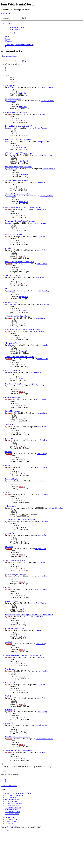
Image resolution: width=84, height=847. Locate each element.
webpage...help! (10, 506)
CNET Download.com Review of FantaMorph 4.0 (22, 330)
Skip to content (6, 13)
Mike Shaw (11, 155)
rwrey (9, 223)
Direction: (44, 767)
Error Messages (40, 223)
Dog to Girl (9, 438)
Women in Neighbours (13, 275)
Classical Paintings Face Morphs (16, 112)
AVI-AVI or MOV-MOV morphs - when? (19, 153)
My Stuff (8, 289)
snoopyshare (11, 304)
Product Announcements (44, 739)
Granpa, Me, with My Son (14, 628)
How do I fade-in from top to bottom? (18, 126)
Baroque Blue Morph (12, 397)
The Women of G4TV (13, 343)
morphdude (11, 291)
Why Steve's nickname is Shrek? (16, 560)
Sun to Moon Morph (12, 411)
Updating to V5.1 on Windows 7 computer (20, 221)
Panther (8, 587)
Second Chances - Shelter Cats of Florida (19, 262)
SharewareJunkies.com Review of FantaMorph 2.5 (23, 655)
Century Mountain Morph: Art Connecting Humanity (23, 207)
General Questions (46, 87)
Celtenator (11, 345)
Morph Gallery (41, 114)
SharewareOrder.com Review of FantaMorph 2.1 (22, 750)
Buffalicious (11, 87)
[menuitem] (17, 27)
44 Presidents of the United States (17, 316)
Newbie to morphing (12, 370)
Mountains (9, 547)
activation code (10, 85)
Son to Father (10, 533)
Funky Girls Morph (12, 302)
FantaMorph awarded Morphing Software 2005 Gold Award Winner (29, 615)
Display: (10, 767)
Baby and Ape (10, 682)
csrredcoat (11, 141)
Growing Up (9, 248)
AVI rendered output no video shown (18, 194)
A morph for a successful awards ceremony (20, 357)
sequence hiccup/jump (13, 99)
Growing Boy (10, 669)
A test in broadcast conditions (15, 574)
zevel (9, 128)
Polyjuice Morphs (11, 479)
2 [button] (5, 70)
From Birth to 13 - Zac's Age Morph (18, 139)
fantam (9, 114)
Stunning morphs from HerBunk (16, 180)
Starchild (8, 452)
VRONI (8, 696)
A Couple (8, 642)
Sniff (7, 492)
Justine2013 (11, 196)
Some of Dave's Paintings (14, 234)
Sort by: (26, 767)
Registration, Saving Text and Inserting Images (21, 384)
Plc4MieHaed (12, 169)
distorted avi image (12, 601)
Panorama (8, 465)
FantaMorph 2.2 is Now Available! (17, 737)
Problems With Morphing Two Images (18, 167)
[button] (5, 72)
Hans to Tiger (10, 710)
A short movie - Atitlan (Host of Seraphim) (20, 520)
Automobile (9, 723)
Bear (9, 372)
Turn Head (9, 425)
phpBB (12, 827)
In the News (40, 331)
